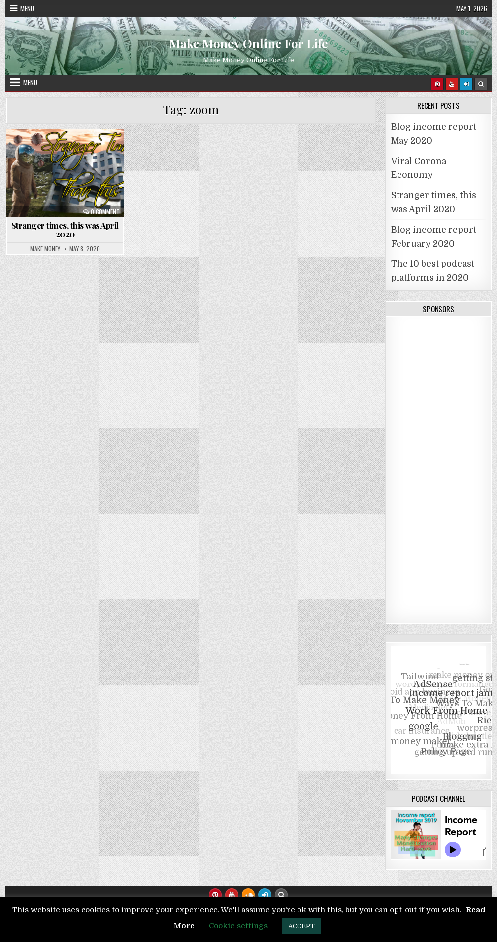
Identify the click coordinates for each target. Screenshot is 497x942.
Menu (27, 8)
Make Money (45, 249)
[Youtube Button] (452, 84)
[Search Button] (481, 84)
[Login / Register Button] (264, 894)
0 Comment (105, 212)
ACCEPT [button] (301, 926)
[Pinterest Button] (437, 84)
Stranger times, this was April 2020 (65, 229)
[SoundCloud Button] (248, 894)
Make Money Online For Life (248, 43)
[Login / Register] (466, 84)
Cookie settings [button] (238, 925)
